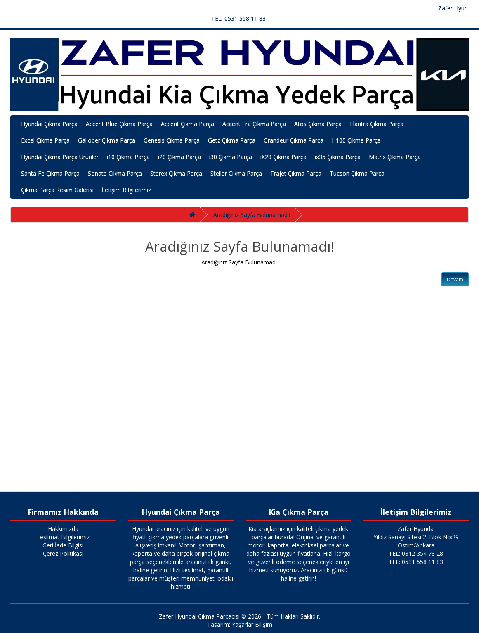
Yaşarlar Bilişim (252, 624)
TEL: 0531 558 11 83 (238, 18)
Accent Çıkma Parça (187, 124)
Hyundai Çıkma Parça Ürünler (60, 157)
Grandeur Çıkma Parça (293, 140)
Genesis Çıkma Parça (172, 140)
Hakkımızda (63, 529)
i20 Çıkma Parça (179, 157)
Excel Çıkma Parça (45, 140)
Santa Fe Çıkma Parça (50, 173)
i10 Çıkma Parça (128, 157)
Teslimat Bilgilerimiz (63, 537)
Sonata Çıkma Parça (115, 173)
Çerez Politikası (63, 553)
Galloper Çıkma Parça (106, 140)
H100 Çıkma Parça (356, 140)
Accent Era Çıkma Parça (254, 124)
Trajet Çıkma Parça (295, 173)
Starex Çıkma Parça (176, 173)
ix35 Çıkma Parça (338, 157)
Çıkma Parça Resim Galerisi (57, 190)
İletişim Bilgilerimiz (126, 190)
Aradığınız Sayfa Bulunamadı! (251, 215)
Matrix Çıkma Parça (395, 157)
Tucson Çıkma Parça (357, 173)
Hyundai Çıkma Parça (49, 124)
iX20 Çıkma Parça (283, 157)
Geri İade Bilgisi (62, 545)
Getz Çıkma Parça (231, 140)
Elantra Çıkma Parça (376, 124)
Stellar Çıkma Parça (236, 173)
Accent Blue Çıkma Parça (119, 124)
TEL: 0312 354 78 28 (416, 553)
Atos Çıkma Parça (318, 124)
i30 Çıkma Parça (230, 157)
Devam (455, 279)
